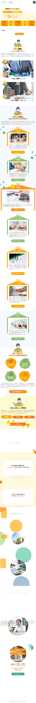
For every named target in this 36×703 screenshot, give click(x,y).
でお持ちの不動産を (12, 8)
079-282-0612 (18, 668)
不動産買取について (18, 179)
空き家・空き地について (13, 240)
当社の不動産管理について (18, 391)
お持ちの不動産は (18, 117)
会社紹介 (18, 649)
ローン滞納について (13, 306)
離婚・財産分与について (13, 273)
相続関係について (18, 209)
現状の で (18, 353)
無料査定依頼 (18, 673)
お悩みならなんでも (12, 15)
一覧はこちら (19, 33)
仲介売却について (18, 152)
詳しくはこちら (18, 476)
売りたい (7, 12)
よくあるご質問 (18, 653)
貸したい (16, 12)
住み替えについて (13, 338)
